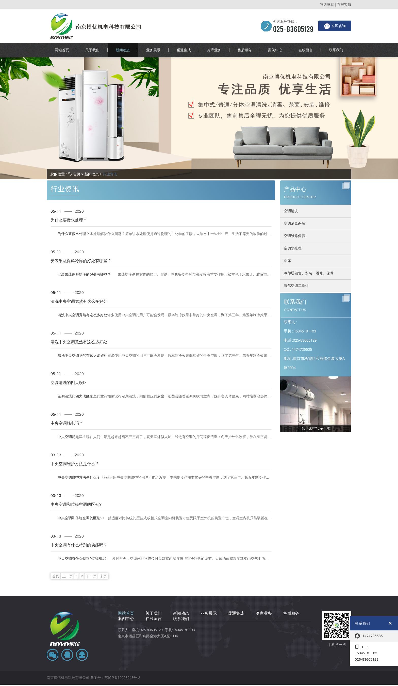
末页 (103, 550)
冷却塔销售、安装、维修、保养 (309, 240)
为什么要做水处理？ (70, 208)
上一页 (67, 550)
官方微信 (327, 5)
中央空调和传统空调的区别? (76, 492)
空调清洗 (291, 177)
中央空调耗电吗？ (68, 411)
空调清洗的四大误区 (70, 371)
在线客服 (344, 5)
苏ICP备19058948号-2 (122, 644)
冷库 (287, 227)
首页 (76, 140)
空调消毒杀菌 (294, 190)
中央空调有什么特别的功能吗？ (79, 533)
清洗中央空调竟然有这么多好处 (79, 289)
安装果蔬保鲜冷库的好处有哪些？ (81, 249)
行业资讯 (110, 140)
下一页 (91, 550)
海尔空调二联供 (296, 252)
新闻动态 (92, 140)
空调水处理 (293, 215)
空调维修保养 (294, 202)
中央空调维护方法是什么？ (75, 452)
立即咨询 (335, 26)
